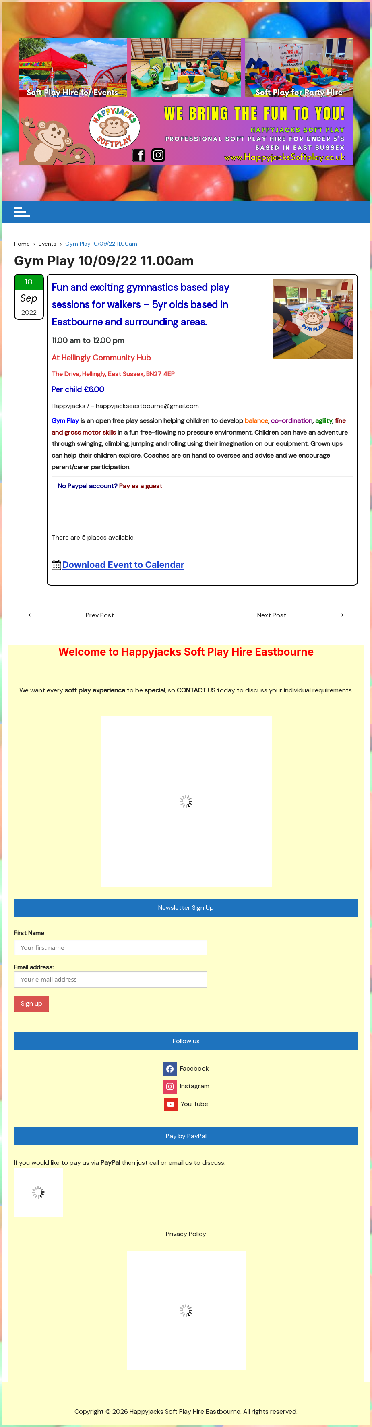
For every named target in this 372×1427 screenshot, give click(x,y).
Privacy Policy (186, 1234)
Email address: (110, 975)
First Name (29, 933)
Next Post (271, 615)
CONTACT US (196, 690)
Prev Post (100, 615)
